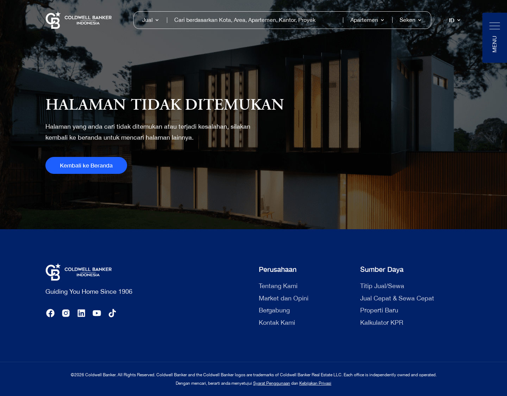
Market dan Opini (283, 298)
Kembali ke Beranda (86, 165)
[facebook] (50, 313)
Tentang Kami (278, 286)
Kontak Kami (277, 322)
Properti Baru (379, 310)
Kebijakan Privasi (315, 383)
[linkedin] (81, 313)
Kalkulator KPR (381, 322)
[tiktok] (112, 313)
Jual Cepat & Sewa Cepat (397, 298)
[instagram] (66, 313)
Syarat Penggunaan (271, 383)
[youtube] (97, 313)
